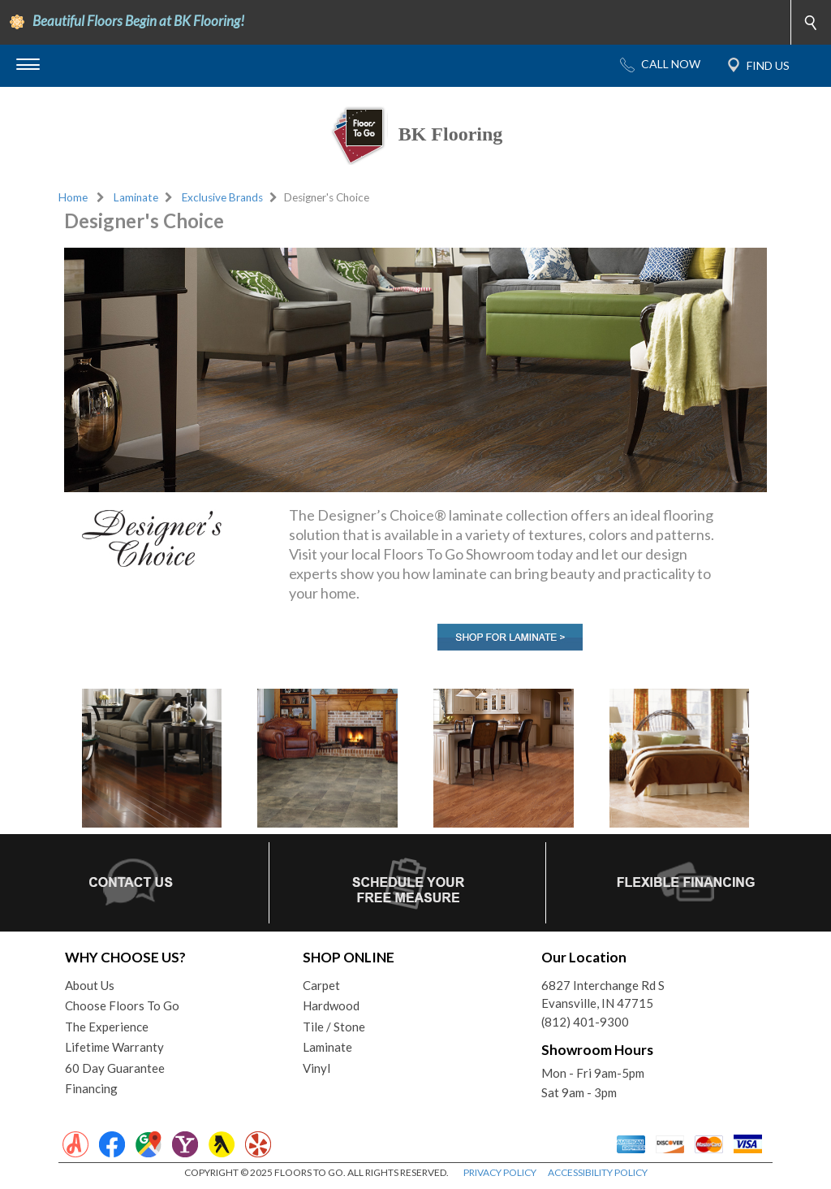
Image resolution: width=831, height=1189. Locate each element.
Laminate (136, 197)
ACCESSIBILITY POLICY (598, 1172)
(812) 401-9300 (585, 1021)
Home (73, 197)
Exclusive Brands (222, 197)
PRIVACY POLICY (499, 1172)
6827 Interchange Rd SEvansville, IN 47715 (603, 994)
